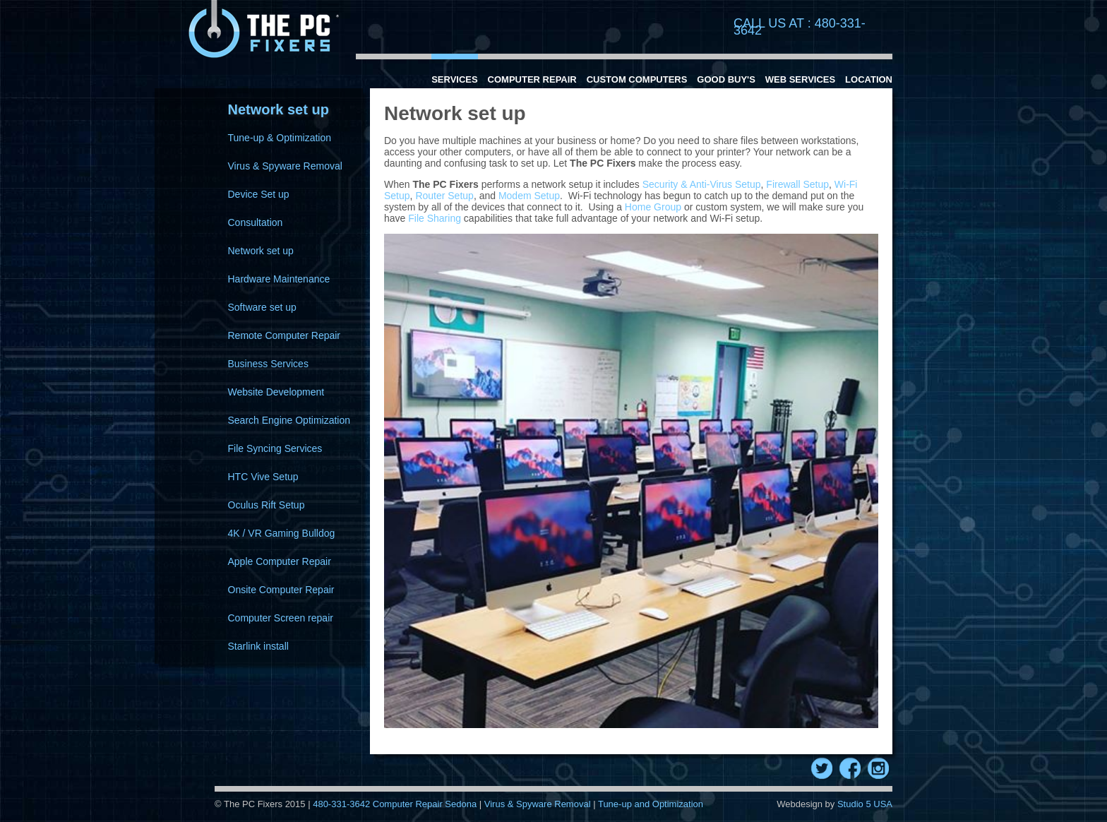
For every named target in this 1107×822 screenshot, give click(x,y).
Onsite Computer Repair (281, 589)
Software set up (262, 307)
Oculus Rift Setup (266, 505)
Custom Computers (637, 79)
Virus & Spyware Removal (285, 166)
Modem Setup (529, 195)
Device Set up (258, 194)
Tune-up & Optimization (280, 137)
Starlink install (258, 646)
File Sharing (434, 218)
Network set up (261, 250)
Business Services (268, 363)
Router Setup (444, 195)
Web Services (800, 79)
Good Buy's (726, 79)
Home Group (653, 207)
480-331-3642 (343, 804)
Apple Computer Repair (279, 561)
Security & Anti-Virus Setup (701, 184)
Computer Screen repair (280, 618)
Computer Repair (532, 79)
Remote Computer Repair (284, 335)
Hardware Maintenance (279, 279)
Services (454, 79)
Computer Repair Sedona (425, 804)
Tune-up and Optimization (650, 804)
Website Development (276, 392)
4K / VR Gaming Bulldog (281, 533)
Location (868, 79)
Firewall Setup (797, 184)
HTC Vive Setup (263, 476)
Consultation (255, 222)
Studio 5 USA (864, 804)
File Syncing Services (275, 448)
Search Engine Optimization (289, 420)
